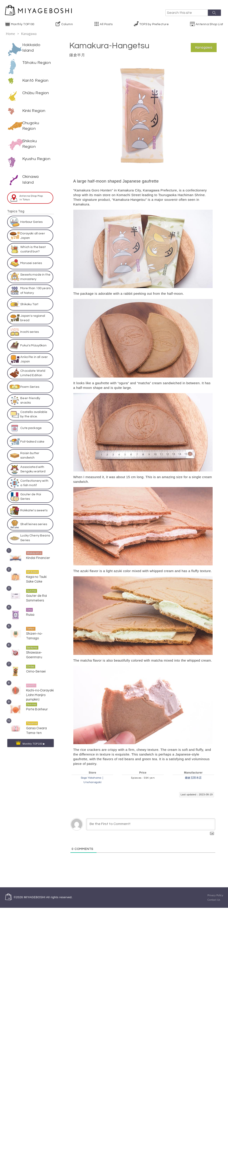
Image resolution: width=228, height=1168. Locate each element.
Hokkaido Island (31, 48)
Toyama (32, 718)
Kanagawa (29, 34)
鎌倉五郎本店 (193, 777)
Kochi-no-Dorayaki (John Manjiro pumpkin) (40, 690)
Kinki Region (33, 105)
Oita (29, 604)
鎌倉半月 (77, 55)
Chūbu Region (35, 93)
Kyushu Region (36, 153)
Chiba (30, 661)
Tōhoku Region (36, 63)
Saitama (32, 642)
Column (67, 24)
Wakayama (34, 548)
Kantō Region (35, 80)
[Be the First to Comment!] (150, 824)
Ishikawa (32, 567)
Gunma (31, 586)
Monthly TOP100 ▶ (33, 738)
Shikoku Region (29, 138)
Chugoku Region (30, 120)
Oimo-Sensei (36, 666)
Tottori (31, 623)
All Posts (106, 24)
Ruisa (30, 609)
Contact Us (213, 899)
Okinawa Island (30, 174)
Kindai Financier (38, 553)
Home (10, 34)
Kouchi (31, 680)
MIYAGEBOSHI (34, 897)
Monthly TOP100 (22, 24)
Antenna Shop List (209, 24)
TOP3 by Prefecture (154, 24)
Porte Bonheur (37, 704)
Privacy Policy (215, 895)
